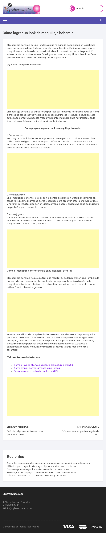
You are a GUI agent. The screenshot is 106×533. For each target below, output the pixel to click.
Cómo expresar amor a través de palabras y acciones (36, 475)
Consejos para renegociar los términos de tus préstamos (38, 469)
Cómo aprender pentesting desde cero (80, 433)
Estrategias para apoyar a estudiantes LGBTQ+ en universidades (41, 472)
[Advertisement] (53, 89)
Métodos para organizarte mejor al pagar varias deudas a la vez (41, 466)
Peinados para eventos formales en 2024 (36, 371)
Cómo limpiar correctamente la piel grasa (37, 368)
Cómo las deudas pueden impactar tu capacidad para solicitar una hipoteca (48, 463)
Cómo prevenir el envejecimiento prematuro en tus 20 (43, 365)
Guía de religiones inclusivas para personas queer (25, 433)
